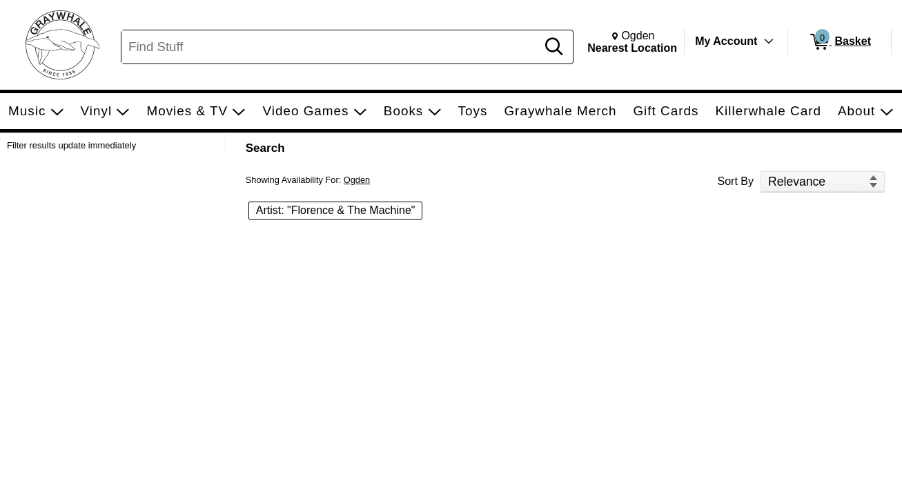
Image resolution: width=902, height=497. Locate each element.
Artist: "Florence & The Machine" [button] (335, 210)
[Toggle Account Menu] (769, 41)
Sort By (736, 181)
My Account (726, 41)
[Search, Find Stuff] (330, 47)
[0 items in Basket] (839, 42)
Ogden (357, 180)
